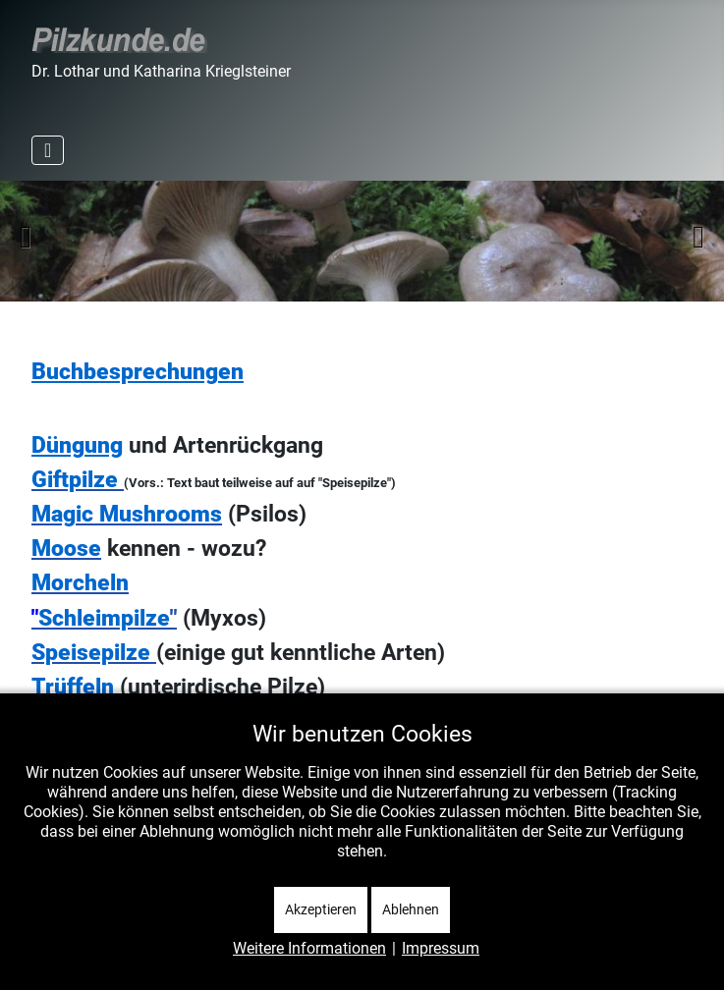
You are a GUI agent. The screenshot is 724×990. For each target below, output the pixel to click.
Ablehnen (410, 909)
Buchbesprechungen (137, 371)
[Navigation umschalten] (47, 150)
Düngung (77, 445)
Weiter (698, 236)
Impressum (440, 948)
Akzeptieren (321, 909)
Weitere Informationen (309, 948)
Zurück (25, 236)
